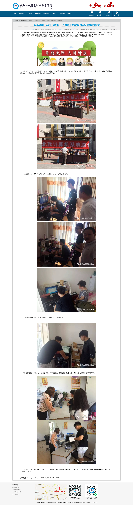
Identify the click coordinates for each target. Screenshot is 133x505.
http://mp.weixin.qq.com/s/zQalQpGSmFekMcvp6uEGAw (44, 478)
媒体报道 (28, 20)
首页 (15, 13)
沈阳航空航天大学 (16, 489)
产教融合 (54, 13)
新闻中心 (23, 20)
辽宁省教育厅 (15, 494)
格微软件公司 (15, 487)
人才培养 (30, 13)
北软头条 (70, 13)
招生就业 (46, 13)
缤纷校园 (62, 13)
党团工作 (38, 13)
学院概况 (21, 13)
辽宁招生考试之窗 (16, 492)
